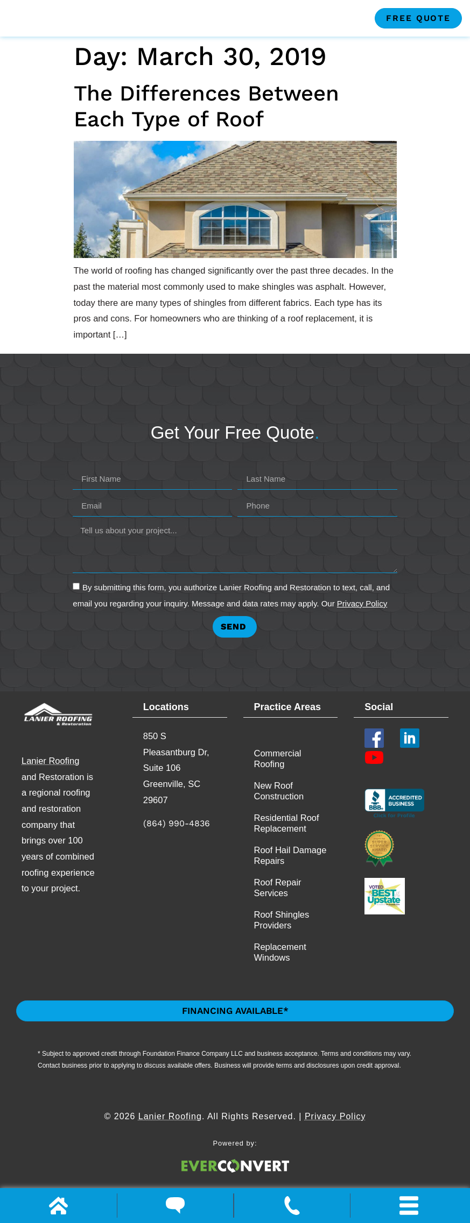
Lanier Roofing (50, 778)
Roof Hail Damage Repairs (290, 873)
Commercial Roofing (277, 776)
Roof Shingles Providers (282, 937)
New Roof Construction (279, 808)
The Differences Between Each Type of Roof (206, 123)
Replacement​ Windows (280, 970)
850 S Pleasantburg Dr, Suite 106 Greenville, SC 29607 (176, 786)
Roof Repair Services (277, 905)
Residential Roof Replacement (286, 841)
